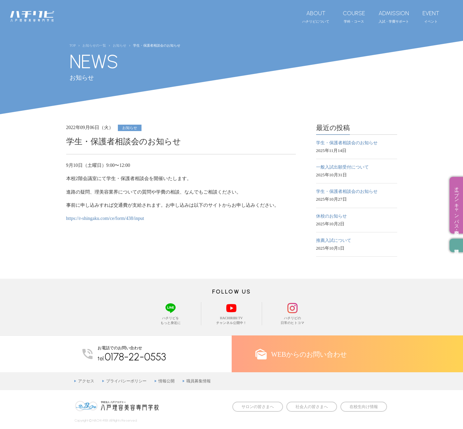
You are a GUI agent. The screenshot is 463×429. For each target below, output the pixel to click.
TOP (73, 45)
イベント (430, 16)
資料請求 (456, 245)
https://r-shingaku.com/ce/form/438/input (105, 218)
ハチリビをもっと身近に (170, 313)
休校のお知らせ (331, 216)
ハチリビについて (315, 16)
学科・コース (354, 16)
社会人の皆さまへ (311, 406)
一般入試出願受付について (342, 167)
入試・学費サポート (394, 16)
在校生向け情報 (364, 406)
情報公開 (166, 381)
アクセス (86, 381)
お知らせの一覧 (94, 45)
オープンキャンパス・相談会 (456, 205)
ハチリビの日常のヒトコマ (292, 313)
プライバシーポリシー (126, 381)
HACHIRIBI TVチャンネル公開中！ (231, 313)
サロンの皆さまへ (257, 406)
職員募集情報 (198, 381)
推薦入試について (333, 240)
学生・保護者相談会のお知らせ (347, 142)
